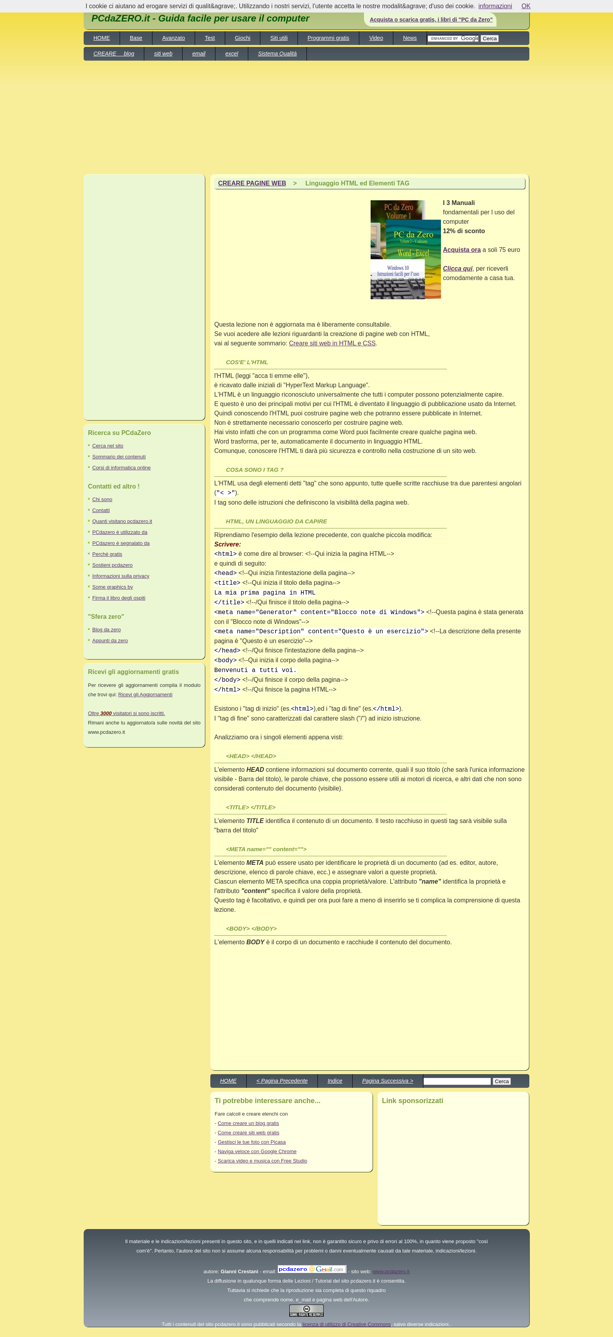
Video (376, 38)
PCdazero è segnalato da (121, 543)
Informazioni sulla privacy (120, 576)
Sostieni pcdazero (112, 565)
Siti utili (278, 38)
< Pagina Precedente (282, 1081)
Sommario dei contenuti (119, 457)
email (198, 53)
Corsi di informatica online (121, 468)
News (410, 38)
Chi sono (102, 499)
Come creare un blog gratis (248, 1123)
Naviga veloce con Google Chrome (257, 1151)
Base (136, 38)
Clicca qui (458, 268)
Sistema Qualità (277, 53)
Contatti (101, 510)
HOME (101, 38)
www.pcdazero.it (391, 1271)
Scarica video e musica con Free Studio (262, 1161)
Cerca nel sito (107, 446)
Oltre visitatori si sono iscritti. (126, 713)
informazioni (495, 6)
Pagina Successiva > (387, 1081)
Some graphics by (112, 587)
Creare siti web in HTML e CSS (332, 343)
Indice (335, 1081)
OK (526, 6)
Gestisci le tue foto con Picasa (252, 1142)
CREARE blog (113, 53)
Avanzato (173, 38)
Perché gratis (107, 554)
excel (231, 53)
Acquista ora (462, 249)
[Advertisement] (407, 54)
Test (210, 38)
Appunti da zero (110, 640)
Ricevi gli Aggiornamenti (145, 694)
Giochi (243, 38)
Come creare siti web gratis (249, 1133)
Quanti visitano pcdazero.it (122, 521)
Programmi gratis (329, 38)
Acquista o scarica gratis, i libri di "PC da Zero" (431, 19)
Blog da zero (106, 630)
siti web (163, 53)
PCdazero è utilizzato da (119, 532)
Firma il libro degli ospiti (118, 598)
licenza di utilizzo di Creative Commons (347, 1324)
